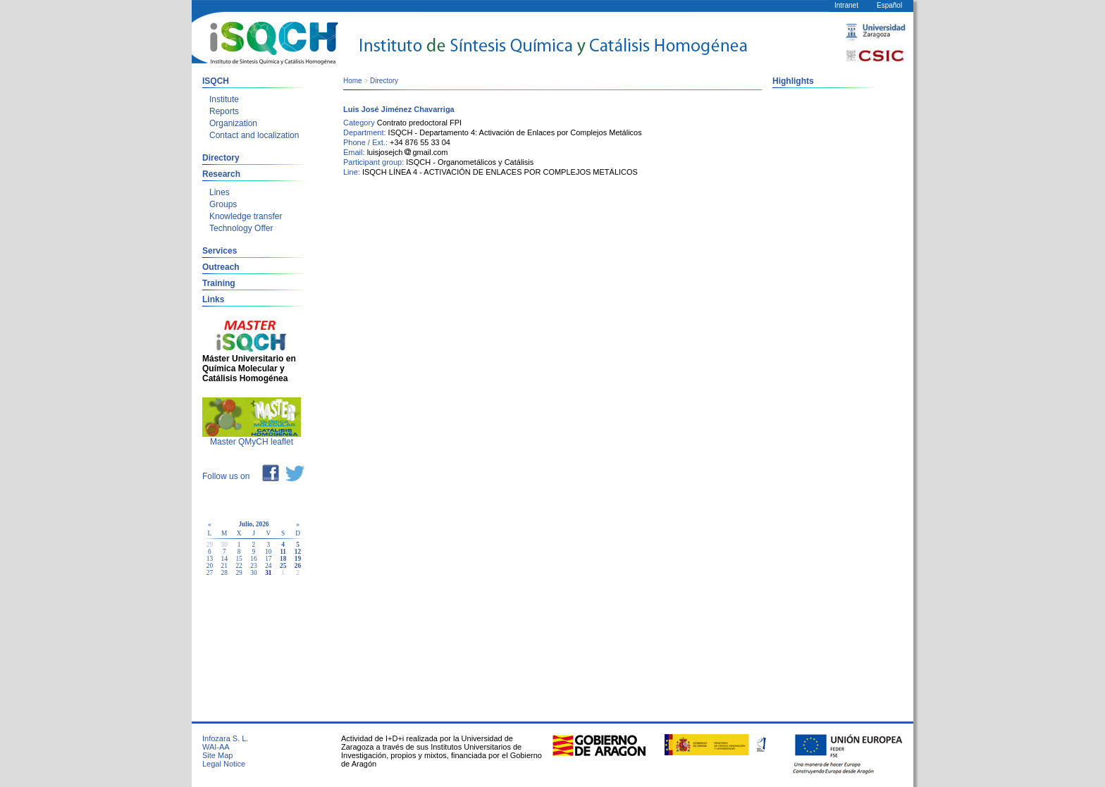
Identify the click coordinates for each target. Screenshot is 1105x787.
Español (889, 5)
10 (268, 551)
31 (268, 572)
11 (283, 551)
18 (283, 558)
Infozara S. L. (225, 738)
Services (219, 251)
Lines (219, 192)
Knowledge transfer (245, 216)
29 (238, 572)
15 (238, 558)
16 (253, 558)
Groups (223, 204)
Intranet (846, 5)
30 (253, 572)
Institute (224, 99)
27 (209, 572)
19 (298, 558)
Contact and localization (254, 135)
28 (224, 572)
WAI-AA (216, 747)
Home (352, 81)
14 (224, 558)
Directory (221, 158)
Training (218, 283)
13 (209, 558)
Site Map (217, 755)
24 (268, 565)
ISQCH (215, 81)
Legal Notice (223, 764)
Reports (224, 111)
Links (213, 299)
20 (209, 565)
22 (238, 565)
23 (253, 565)
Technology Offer (241, 228)
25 (283, 565)
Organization (233, 123)
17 (268, 558)
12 (298, 551)
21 (224, 565)
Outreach (221, 267)
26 (298, 565)
